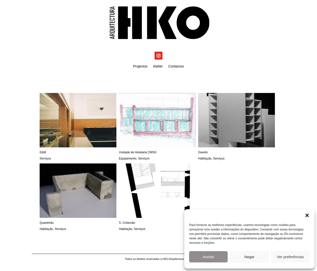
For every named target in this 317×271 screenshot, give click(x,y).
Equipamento (127, 158)
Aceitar (208, 257)
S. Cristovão (127, 223)
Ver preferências (290, 257)
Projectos (140, 66)
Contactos (176, 66)
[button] (307, 215)
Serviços (45, 158)
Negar (249, 257)
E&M (43, 152)
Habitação (204, 158)
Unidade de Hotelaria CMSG (138, 152)
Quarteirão (47, 223)
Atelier (158, 66)
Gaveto (203, 152)
